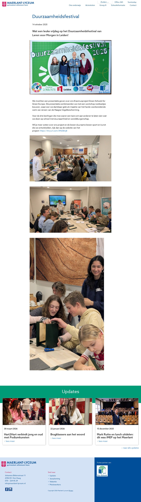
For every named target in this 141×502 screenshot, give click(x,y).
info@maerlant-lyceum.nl (15, 483)
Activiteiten (90, 5)
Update (53, 475)
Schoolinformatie (118, 5)
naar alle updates (131, 447)
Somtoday (132, 2)
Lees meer (10, 441)
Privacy (71, 491)
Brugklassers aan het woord (67, 434)
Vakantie (53, 481)
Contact (133, 5)
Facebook (6, 489)
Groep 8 (103, 5)
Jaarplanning (55, 478)
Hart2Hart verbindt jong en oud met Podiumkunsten (23, 436)
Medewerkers (55, 484)
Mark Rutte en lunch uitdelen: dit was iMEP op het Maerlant (115, 436)
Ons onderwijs (75, 5)
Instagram (10, 489)
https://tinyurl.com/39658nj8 (53, 130)
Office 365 (119, 2)
